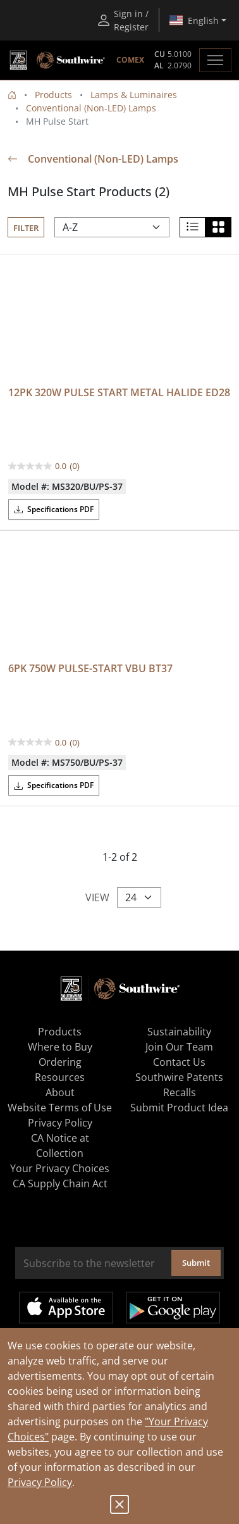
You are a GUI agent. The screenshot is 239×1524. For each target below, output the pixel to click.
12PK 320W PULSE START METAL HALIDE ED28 (119, 392)
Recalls (179, 1092)
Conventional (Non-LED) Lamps (91, 108)
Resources (60, 1077)
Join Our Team (179, 1047)
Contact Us (179, 1062)
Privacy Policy (40, 1482)
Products (53, 95)
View (97, 897)
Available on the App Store (66, 1307)
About (60, 1092)
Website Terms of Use (60, 1108)
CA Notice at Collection (60, 1145)
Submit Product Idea (179, 1108)
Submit (196, 1262)
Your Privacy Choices (59, 1168)
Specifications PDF (54, 509)
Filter (26, 228)
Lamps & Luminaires (133, 95)
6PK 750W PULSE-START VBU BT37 (90, 668)
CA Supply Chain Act (60, 1183)
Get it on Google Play (173, 1307)
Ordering (60, 1062)
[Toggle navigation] (215, 60)
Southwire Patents (179, 1077)
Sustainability (179, 1032)
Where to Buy (60, 1047)
